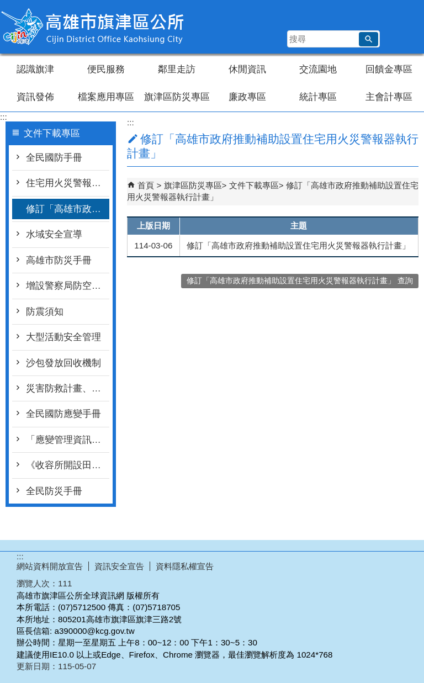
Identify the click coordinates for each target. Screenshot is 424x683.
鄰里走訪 (176, 69)
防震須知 (44, 311)
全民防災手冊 (54, 491)
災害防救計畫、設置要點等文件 (67, 388)
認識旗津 (35, 69)
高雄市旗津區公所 (93, 26)
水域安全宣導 (54, 234)
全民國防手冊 (54, 157)
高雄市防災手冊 (59, 260)
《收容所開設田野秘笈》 (67, 465)
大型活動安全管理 (63, 337)
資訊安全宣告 (119, 566)
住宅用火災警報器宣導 (67, 183)
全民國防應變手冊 (63, 414)
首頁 (145, 185)
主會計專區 (388, 97)
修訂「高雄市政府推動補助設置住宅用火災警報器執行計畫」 (67, 209)
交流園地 (318, 69)
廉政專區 (247, 97)
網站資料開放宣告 (50, 566)
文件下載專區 (254, 185)
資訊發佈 (35, 97)
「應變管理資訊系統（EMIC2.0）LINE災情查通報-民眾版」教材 (67, 440)
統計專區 (318, 97)
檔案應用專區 (106, 97)
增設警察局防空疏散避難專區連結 (67, 285)
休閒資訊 (247, 69)
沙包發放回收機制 (63, 363)
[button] (368, 39)
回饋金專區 (388, 69)
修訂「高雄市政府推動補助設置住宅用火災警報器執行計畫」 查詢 (300, 281)
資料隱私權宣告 (185, 566)
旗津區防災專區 (177, 97)
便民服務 (106, 69)
